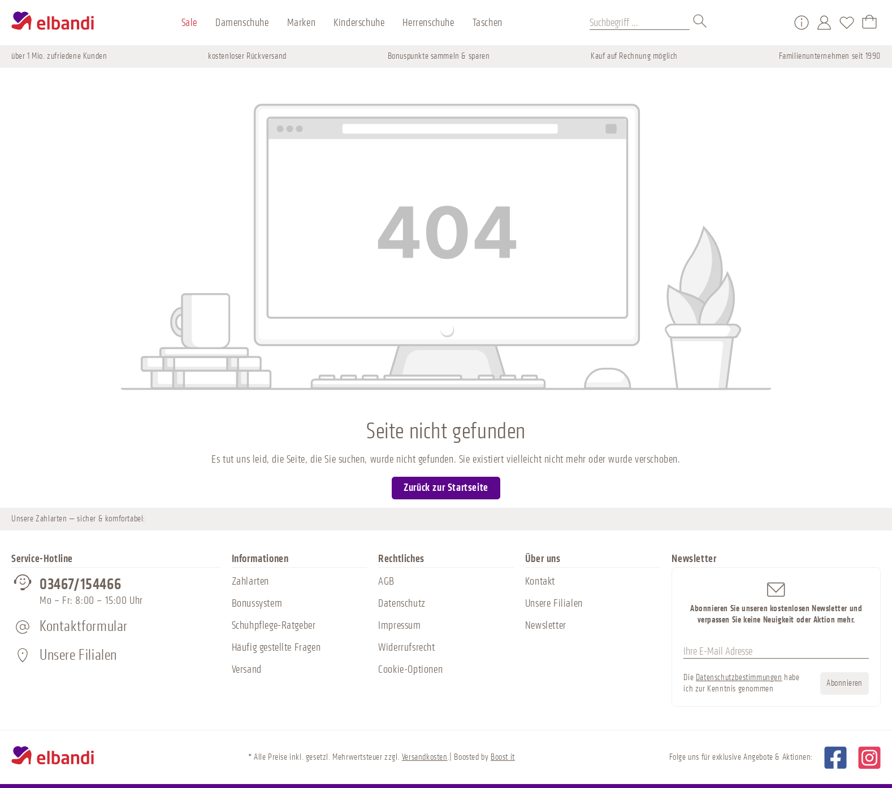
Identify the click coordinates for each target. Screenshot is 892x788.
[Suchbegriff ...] (640, 22)
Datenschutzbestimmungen (739, 677)
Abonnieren (844, 683)
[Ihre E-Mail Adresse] (776, 651)
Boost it (503, 757)
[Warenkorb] (869, 22)
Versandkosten (425, 757)
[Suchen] (700, 22)
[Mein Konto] (824, 22)
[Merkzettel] (846, 22)
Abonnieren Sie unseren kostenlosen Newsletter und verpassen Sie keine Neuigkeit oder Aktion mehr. (776, 602)
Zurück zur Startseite (446, 487)
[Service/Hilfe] (801, 22)
